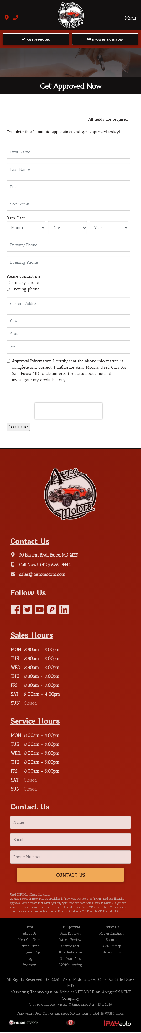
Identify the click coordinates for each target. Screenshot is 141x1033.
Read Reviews (70, 934)
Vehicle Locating (70, 965)
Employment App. (29, 953)
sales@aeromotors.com (42, 574)
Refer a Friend (29, 947)
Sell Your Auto (70, 959)
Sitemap (111, 940)
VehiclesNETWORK (77, 992)
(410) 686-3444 (55, 564)
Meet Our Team (29, 940)
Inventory (29, 965)
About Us (29, 934)
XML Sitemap (111, 947)
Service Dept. (70, 947)
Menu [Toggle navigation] (127, 18)
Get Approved (36, 39)
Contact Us (70, 875)
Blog (29, 959)
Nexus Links (111, 953)
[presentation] (68, 411)
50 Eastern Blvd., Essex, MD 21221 (48, 555)
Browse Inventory (105, 39)
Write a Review (70, 940)
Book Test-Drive (70, 953)
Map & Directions (111, 934)
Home (29, 928)
